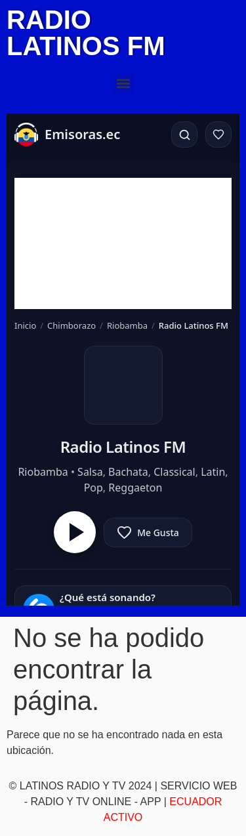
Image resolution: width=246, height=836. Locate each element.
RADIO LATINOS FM (86, 32)
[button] (123, 83)
